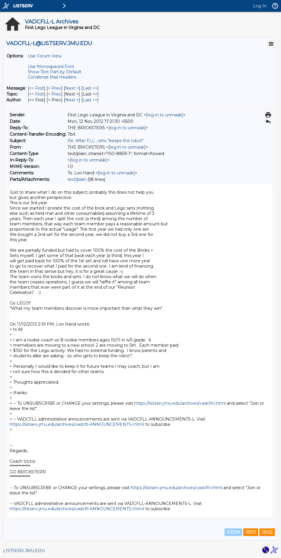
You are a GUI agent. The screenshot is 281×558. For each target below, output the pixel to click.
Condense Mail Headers (52, 77)
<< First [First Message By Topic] (36, 94)
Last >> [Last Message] (90, 88)
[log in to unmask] (164, 115)
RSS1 (251, 532)
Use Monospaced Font (51, 66)
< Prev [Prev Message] (54, 88)
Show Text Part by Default (54, 71)
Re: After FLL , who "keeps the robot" (106, 140)
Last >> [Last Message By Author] (90, 100)
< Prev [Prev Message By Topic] (54, 94)
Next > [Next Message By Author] (72, 100)
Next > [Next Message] (72, 88)
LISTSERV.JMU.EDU (24, 550)
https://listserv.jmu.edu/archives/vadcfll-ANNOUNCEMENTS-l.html (77, 424)
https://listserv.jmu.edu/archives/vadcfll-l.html (180, 403)
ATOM (233, 532)
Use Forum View (45, 56)
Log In (259, 5)
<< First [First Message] (36, 88)
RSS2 (267, 532)
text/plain (77, 179)
